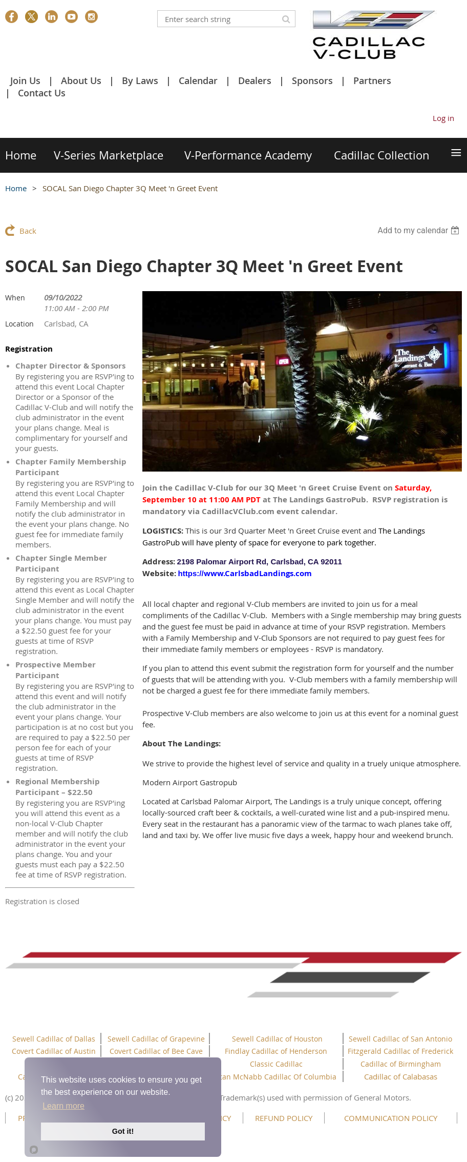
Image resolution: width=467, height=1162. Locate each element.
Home (16, 188)
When (15, 297)
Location (19, 324)
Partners (372, 80)
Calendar (198, 80)
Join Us (25, 80)
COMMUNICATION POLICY (390, 1118)
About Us (81, 80)
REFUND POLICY (283, 1118)
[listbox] (419, 230)
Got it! (123, 1131)
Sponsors (312, 80)
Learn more (63, 1106)
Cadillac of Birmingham (400, 1064)
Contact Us (42, 93)
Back (27, 231)
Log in (443, 118)
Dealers (254, 80)
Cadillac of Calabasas (400, 1076)
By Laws (140, 80)
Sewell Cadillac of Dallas (53, 1039)
